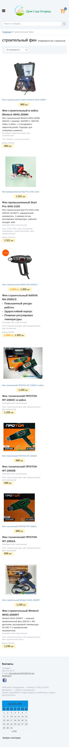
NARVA (11, 332)
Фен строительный (19, 225)
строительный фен (22, 139)
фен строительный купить (13, 639)
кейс (19, 229)
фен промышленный (31, 326)
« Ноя (14, 731)
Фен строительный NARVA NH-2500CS (19, 284)
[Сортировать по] (15, 50)
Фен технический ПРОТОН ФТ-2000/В (19, 456)
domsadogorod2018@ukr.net (21, 673)
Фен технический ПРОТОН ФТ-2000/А (19, 526)
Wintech (10, 139)
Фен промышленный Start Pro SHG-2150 (20, 192)
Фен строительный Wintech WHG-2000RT (21, 600)
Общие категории (18, 133)
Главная (6, 32)
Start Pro (11, 237)
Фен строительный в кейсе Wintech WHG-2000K (24, 100)
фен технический (9, 328)
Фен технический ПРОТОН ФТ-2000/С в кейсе (23, 385)
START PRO (12, 229)
